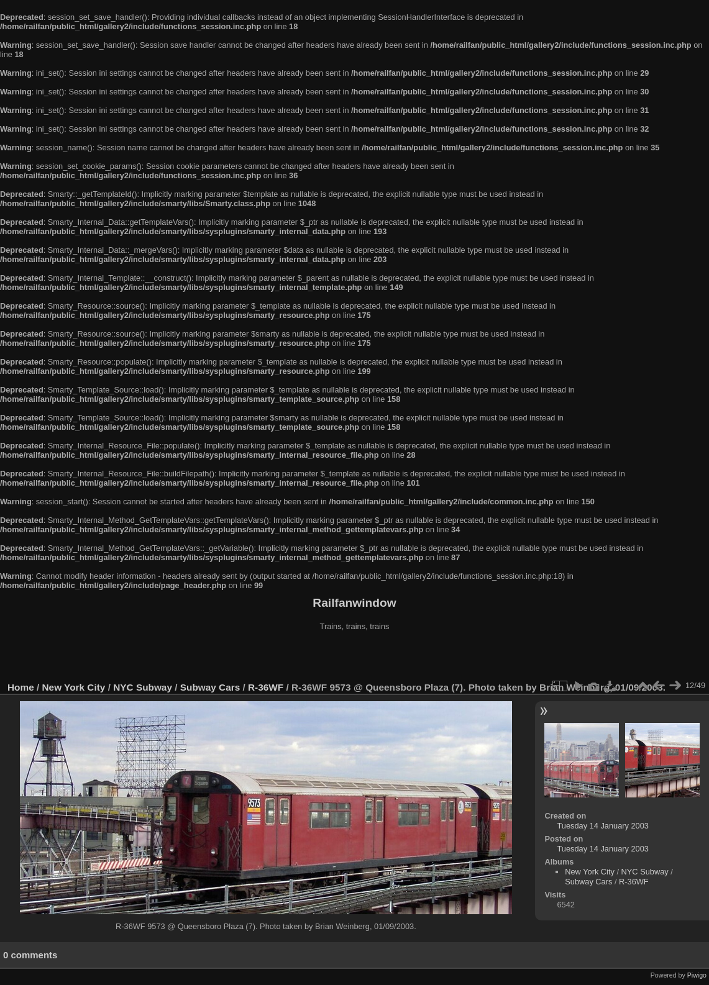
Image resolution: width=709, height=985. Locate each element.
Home (20, 687)
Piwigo (697, 975)
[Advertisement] (354, 657)
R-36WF (265, 687)
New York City (74, 687)
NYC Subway (142, 687)
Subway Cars (210, 687)
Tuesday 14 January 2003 (603, 825)
